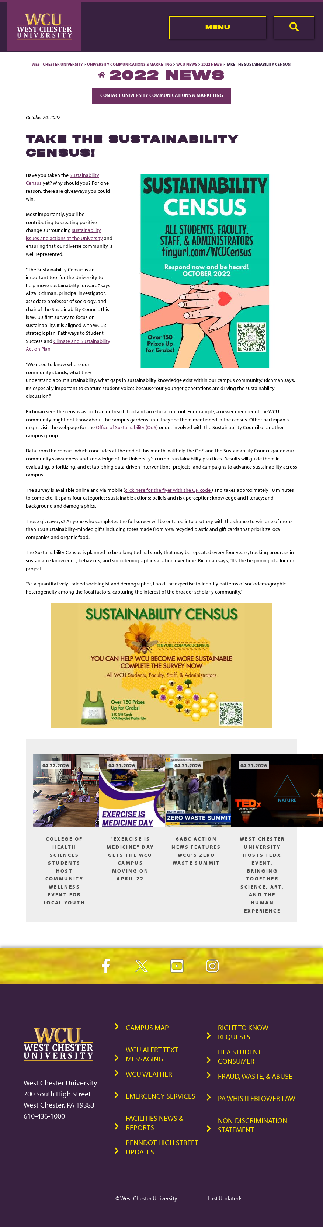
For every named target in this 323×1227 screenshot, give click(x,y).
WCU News (186, 64)
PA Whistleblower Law (256, 1098)
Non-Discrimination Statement (252, 1125)
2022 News (211, 64)
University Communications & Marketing (129, 64)
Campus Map (147, 1027)
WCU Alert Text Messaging (152, 1054)
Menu (217, 27)
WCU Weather (149, 1073)
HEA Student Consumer (239, 1056)
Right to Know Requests (243, 1032)
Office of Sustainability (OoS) (127, 427)
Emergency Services (160, 1096)
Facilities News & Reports (154, 1122)
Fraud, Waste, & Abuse (255, 1076)
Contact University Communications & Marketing (161, 95)
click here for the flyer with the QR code (168, 489)
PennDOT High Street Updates (162, 1147)
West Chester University (57, 64)
